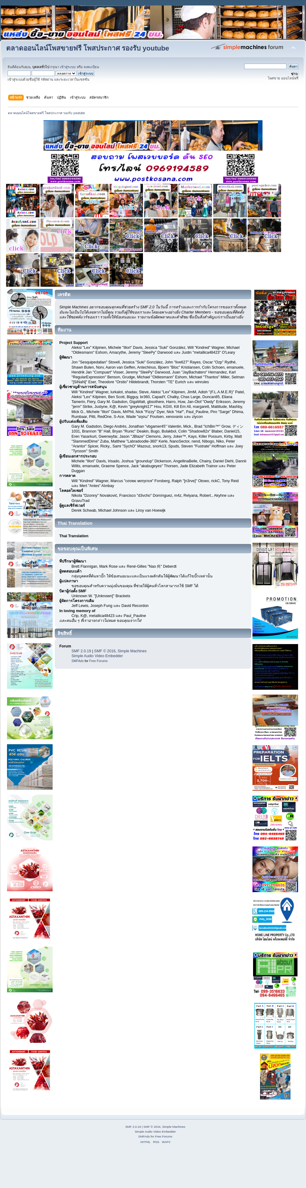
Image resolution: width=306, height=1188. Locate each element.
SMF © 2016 (105, 651)
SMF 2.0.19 (81, 651)
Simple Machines (132, 651)
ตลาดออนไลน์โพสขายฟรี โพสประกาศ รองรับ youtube (87, 48)
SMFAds (77, 661)
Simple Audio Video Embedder (97, 656)
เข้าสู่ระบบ (67, 67)
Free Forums (98, 661)
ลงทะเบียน (91, 67)
